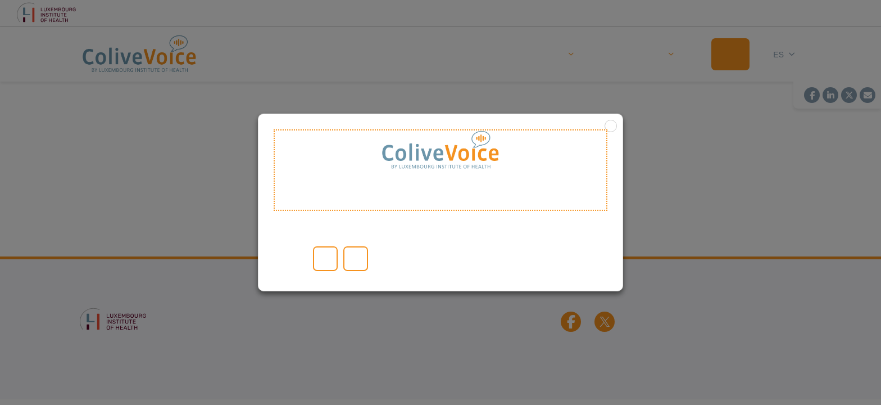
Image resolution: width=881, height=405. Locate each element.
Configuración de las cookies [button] (302, 258)
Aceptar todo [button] (325, 258)
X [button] (611, 126)
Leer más (288, 258)
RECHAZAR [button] (355, 258)
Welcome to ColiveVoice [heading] (440, 170)
